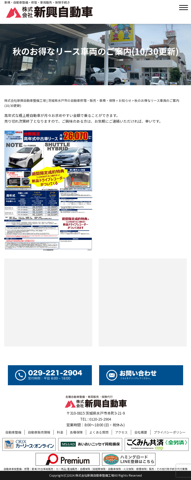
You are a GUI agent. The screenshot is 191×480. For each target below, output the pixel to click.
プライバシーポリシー (170, 432)
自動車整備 (13, 432)
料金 (60, 432)
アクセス (121, 432)
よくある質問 (99, 432)
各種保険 (76, 432)
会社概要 (140, 432)
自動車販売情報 (39, 432)
